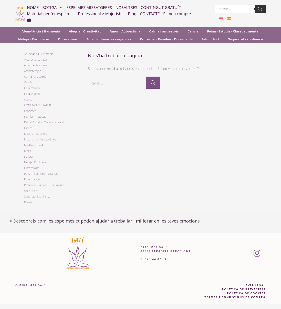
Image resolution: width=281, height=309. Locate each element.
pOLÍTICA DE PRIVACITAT (244, 289)
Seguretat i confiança (245, 39)
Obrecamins (68, 39)
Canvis (192, 31)
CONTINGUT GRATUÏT (161, 7)
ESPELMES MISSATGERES (89, 7)
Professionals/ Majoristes (101, 13)
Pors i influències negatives (108, 39)
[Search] (260, 9)
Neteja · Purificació (33, 39)
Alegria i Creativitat (85, 31)
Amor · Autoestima (125, 31)
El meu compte (177, 13)
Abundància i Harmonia (41, 31)
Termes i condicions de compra (235, 297)
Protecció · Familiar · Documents (166, 39)
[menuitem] (221, 18)
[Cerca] (153, 83)
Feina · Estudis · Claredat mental (233, 31)
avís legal (256, 285)
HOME (33, 7)
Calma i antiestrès (164, 31)
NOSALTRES (126, 7)
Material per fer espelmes (51, 13)
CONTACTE (150, 13)
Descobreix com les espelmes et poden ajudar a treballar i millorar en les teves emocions (106, 221)
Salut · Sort (210, 39)
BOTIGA (53, 7)
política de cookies (246, 293)
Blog (132, 13)
